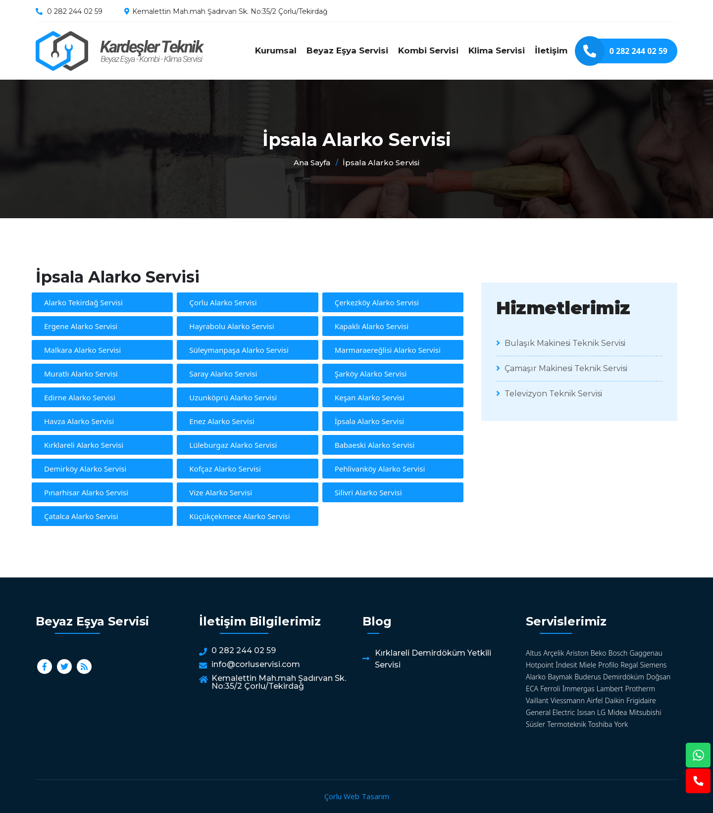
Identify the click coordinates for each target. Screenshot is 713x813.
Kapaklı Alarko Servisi (371, 326)
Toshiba (600, 724)
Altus (533, 653)
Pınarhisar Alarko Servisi (86, 492)
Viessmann (568, 700)
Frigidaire (641, 700)
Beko (599, 653)
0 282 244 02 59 (74, 11)
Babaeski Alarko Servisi (375, 445)
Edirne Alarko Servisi (79, 397)
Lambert (610, 688)
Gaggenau (645, 653)
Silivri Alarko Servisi (368, 492)
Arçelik (554, 653)
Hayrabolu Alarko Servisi (231, 326)
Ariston (577, 653)
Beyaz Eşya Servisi (347, 50)
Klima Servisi (496, 50)
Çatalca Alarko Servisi (81, 516)
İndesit (566, 665)
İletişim (551, 50)
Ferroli (550, 688)
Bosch (618, 653)
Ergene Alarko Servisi (80, 326)
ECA (532, 688)
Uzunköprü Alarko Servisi (233, 397)
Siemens (653, 665)
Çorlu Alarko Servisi (222, 302)
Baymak (560, 676)
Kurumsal (276, 50)
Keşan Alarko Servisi (370, 397)
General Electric (550, 712)
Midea (617, 712)
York (621, 724)
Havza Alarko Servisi (79, 421)
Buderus (587, 676)
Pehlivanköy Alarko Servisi (380, 469)
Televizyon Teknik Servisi (549, 393)
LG (601, 712)
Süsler (535, 724)
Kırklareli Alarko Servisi (83, 445)
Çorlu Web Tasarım (356, 796)
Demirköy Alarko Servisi (85, 469)
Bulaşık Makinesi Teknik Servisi (560, 343)
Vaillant (537, 700)
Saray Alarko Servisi (223, 374)
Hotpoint (540, 665)
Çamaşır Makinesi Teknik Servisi (561, 368)
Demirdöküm (623, 676)
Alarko (536, 676)
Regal (629, 665)
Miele (587, 665)
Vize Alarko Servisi (220, 492)
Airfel (595, 700)
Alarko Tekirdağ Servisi (83, 302)
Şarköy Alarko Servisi (371, 374)
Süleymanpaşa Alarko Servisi (239, 350)
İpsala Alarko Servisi (120, 51)
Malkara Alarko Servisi (82, 350)
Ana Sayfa (312, 162)
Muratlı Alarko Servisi (81, 374)
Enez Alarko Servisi (221, 421)
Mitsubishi (645, 712)
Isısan (586, 712)
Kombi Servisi (428, 50)
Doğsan (658, 676)
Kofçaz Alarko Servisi (225, 469)
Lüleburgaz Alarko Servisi (233, 445)
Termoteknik (566, 724)
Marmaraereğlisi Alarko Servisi (388, 350)
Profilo (608, 665)
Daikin (614, 700)
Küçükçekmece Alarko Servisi (239, 516)
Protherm (640, 688)
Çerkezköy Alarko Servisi (377, 302)
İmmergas (578, 688)
